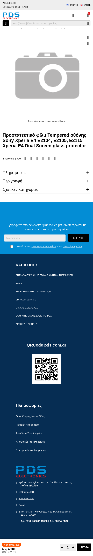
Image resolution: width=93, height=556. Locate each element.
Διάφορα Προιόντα (26, 324)
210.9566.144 (26, 498)
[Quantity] (68, 547)
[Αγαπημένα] (73, 15)
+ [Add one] (73, 547)
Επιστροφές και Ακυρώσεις (31, 450)
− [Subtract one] (62, 547)
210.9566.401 (9, 3)
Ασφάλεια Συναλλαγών (29, 433)
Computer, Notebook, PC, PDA (34, 316)
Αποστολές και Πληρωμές (30, 441)
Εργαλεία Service (26, 300)
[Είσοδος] (80, 15)
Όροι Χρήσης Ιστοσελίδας (44, 246)
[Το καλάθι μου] (87, 15)
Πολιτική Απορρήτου (72, 246)
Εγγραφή (78, 238)
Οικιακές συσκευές (27, 308)
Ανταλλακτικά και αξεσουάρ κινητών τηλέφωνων (44, 275)
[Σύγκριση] (65, 15)
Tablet (20, 283)
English (87, 5)
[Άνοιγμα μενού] (6, 23)
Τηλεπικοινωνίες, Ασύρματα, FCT (35, 291)
